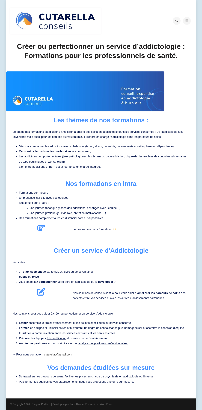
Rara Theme (77, 404)
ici (114, 229)
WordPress (106, 404)
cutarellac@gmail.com (58, 354)
